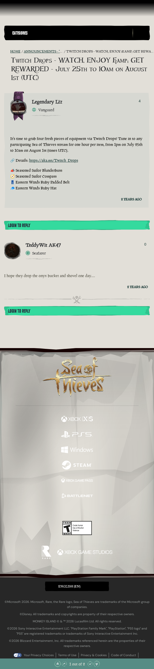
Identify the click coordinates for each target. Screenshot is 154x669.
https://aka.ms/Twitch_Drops (53, 160)
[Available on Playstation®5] (77, 435)
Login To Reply (19, 225)
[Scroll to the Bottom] (97, 664)
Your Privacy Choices (39, 655)
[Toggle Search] (141, 33)
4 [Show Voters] (140, 101)
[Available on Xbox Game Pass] (77, 481)
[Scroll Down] (90, 663)
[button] (71, 33)
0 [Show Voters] (145, 244)
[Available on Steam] (77, 465)
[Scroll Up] (64, 663)
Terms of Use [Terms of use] (67, 655)
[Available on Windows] (77, 450)
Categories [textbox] (20, 33)
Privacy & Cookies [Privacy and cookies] (94, 655)
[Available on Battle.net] (77, 496)
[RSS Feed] (7, 51)
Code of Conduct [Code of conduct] (123, 655)
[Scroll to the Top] (57, 664)
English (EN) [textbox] (69, 586)
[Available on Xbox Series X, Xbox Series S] (77, 419)
